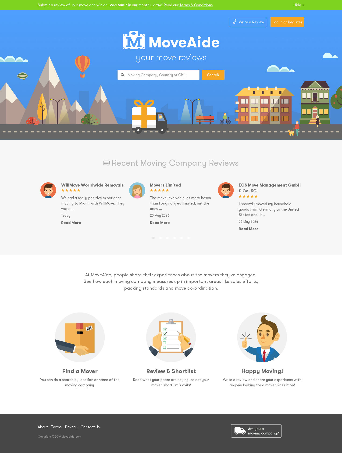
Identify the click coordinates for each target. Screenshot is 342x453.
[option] (82, 204)
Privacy (71, 426)
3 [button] (167, 237)
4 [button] (174, 237)
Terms (56, 426)
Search (213, 74)
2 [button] (160, 237)
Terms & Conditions (196, 5)
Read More (71, 222)
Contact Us (90, 426)
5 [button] (181, 237)
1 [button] (153, 237)
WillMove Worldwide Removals (92, 185)
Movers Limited (165, 185)
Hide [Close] (298, 5)
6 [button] (188, 237)
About (43, 426)
